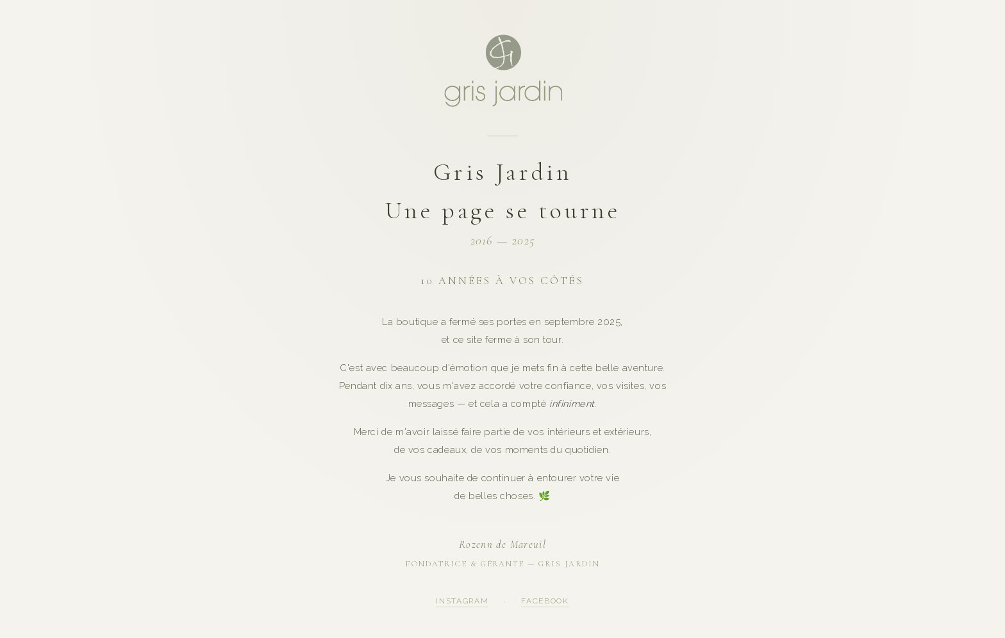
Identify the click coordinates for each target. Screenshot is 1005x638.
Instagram (462, 600)
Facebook (545, 600)
